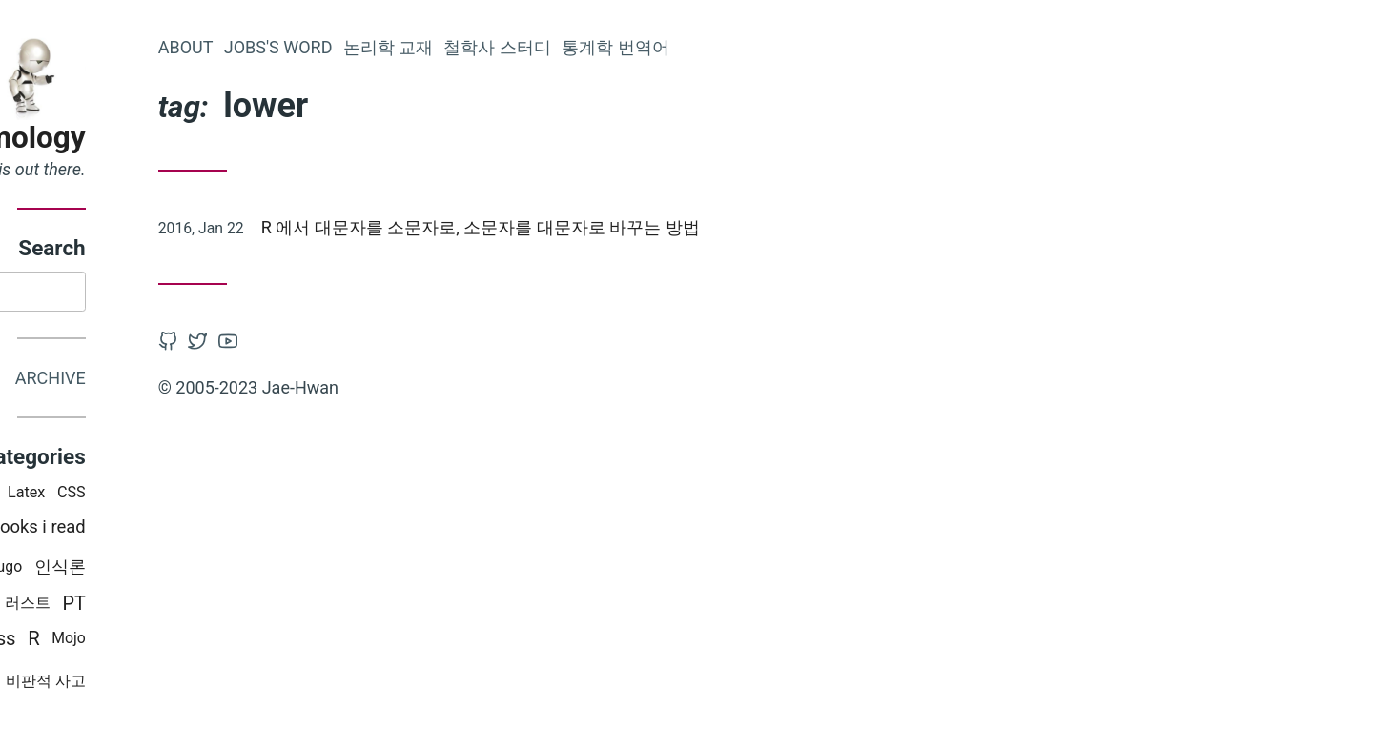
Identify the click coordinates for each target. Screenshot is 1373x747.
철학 (136, 530)
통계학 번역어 (796, 47)
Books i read (219, 530)
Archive (231, 381)
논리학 (86, 607)
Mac (86, 569)
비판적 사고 (227, 684)
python (148, 606)
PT (255, 606)
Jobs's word (459, 47)
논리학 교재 (569, 47)
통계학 (77, 530)
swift (137, 569)
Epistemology (175, 137)
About (367, 47)
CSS (252, 496)
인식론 (241, 569)
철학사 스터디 (678, 47)
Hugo (186, 570)
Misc (142, 684)
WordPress (149, 641)
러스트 (209, 606)
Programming (87, 496)
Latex (207, 496)
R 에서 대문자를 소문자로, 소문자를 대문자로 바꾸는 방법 (661, 227)
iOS (164, 496)
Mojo (250, 642)
